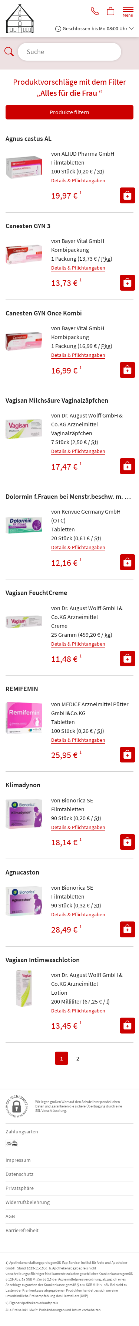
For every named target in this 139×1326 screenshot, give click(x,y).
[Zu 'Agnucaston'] (24, 901)
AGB (10, 1216)
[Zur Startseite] (23, 18)
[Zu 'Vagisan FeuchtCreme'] (24, 621)
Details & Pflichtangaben (78, 180)
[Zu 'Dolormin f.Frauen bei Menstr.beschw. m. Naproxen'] (24, 525)
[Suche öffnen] (69, 52)
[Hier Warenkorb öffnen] (110, 11)
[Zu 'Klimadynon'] (24, 814)
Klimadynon (23, 785)
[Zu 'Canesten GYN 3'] (24, 254)
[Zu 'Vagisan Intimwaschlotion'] (24, 988)
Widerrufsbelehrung (28, 1202)
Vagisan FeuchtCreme (36, 592)
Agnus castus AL (29, 138)
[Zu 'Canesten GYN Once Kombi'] (24, 342)
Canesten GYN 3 (28, 225)
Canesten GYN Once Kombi (44, 313)
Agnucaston (22, 872)
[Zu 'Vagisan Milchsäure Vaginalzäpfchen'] (24, 429)
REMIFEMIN (22, 688)
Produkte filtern (69, 112)
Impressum (18, 1160)
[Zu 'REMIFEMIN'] (24, 718)
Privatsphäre (20, 1188)
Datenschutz (19, 1174)
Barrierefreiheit (22, 1230)
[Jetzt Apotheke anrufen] (95, 11)
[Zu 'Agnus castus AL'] (24, 167)
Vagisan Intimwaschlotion (43, 959)
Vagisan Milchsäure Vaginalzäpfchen (57, 400)
